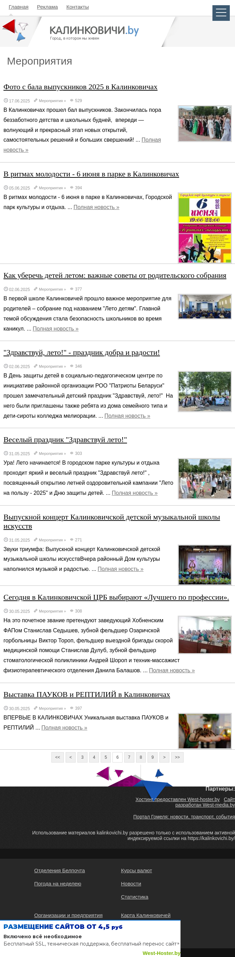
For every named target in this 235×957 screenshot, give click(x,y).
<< (57, 757)
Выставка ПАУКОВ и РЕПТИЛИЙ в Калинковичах (86, 694)
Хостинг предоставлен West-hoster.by (177, 799)
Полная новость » (96, 207)
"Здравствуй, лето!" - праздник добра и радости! (81, 352)
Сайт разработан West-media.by (205, 802)
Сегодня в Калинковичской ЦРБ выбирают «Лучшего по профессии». (116, 597)
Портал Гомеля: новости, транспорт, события (184, 816)
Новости (131, 884)
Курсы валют (136, 870)
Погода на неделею (58, 884)
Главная (18, 7)
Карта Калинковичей (146, 915)
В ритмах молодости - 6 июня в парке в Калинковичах (91, 173)
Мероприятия (51, 101)
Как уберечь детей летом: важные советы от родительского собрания (114, 275)
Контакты (77, 7)
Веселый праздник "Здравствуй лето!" (65, 439)
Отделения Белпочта (59, 870)
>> (177, 757)
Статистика (135, 897)
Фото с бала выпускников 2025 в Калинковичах (80, 86)
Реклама (47, 7)
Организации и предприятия (68, 915)
